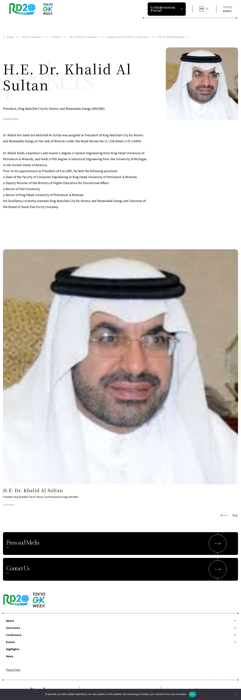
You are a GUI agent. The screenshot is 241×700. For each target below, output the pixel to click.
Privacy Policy (13, 670)
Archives (55, 36)
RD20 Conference (32, 36)
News (9, 656)
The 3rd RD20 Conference (83, 36)
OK (192, 694)
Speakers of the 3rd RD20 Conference (128, 36)
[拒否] (236, 694)
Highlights (13, 649)
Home (10, 36)
